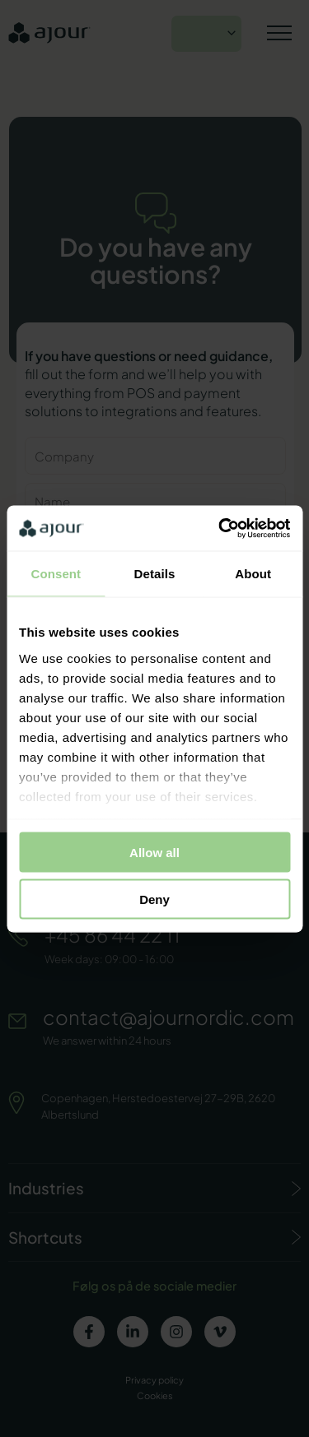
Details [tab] (155, 574)
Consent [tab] (55, 574)
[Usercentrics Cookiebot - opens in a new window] (220, 528)
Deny (154, 899)
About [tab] (253, 574)
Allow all (154, 853)
